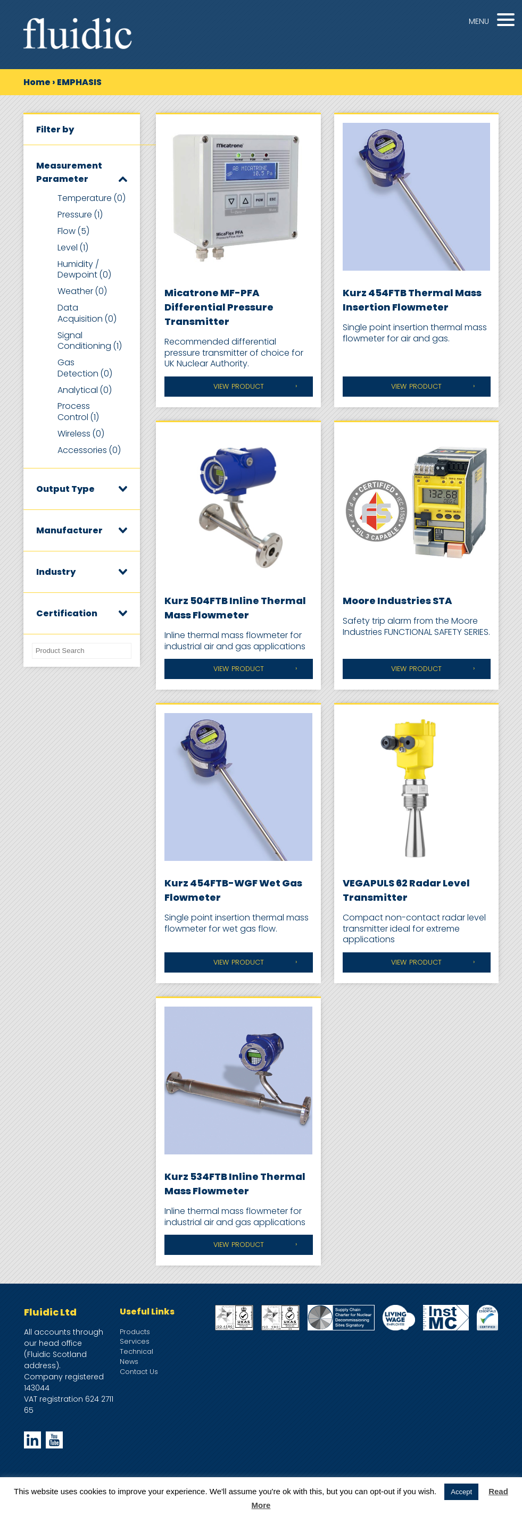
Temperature (91, 198)
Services (135, 1341)
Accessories (89, 450)
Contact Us (139, 1371)
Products (135, 1331)
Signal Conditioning (89, 341)
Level (72, 247)
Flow (73, 231)
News (129, 1361)
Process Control (78, 411)
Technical (136, 1351)
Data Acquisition (87, 313)
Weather (82, 291)
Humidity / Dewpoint (84, 269)
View (238, 386)
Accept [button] (461, 1492)
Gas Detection (84, 368)
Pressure (80, 214)
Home (37, 82)
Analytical (84, 390)
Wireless (80, 434)
